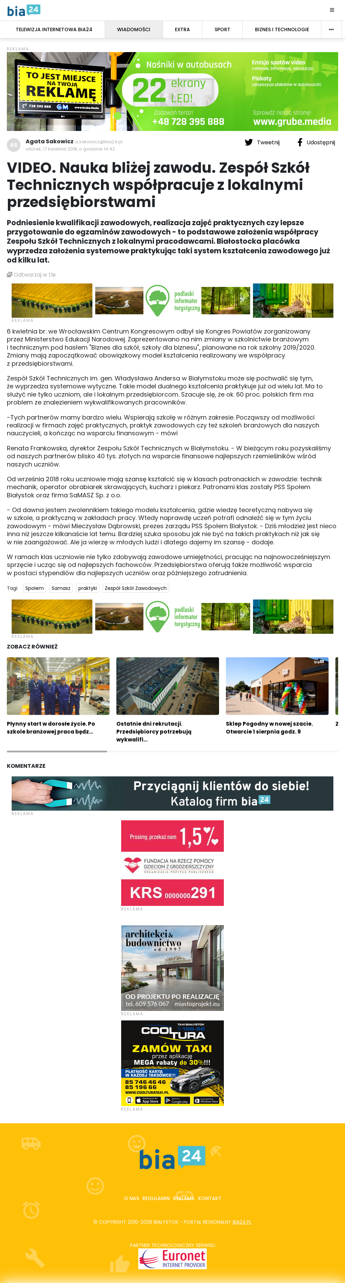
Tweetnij (263, 142)
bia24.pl (242, 1222)
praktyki (87, 588)
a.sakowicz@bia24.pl (99, 141)
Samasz (61, 588)
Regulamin (156, 1198)
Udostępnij (316, 142)
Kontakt (209, 1198)
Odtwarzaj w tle (31, 275)
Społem (34, 588)
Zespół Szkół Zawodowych (136, 588)
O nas (131, 1198)
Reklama (184, 1198)
